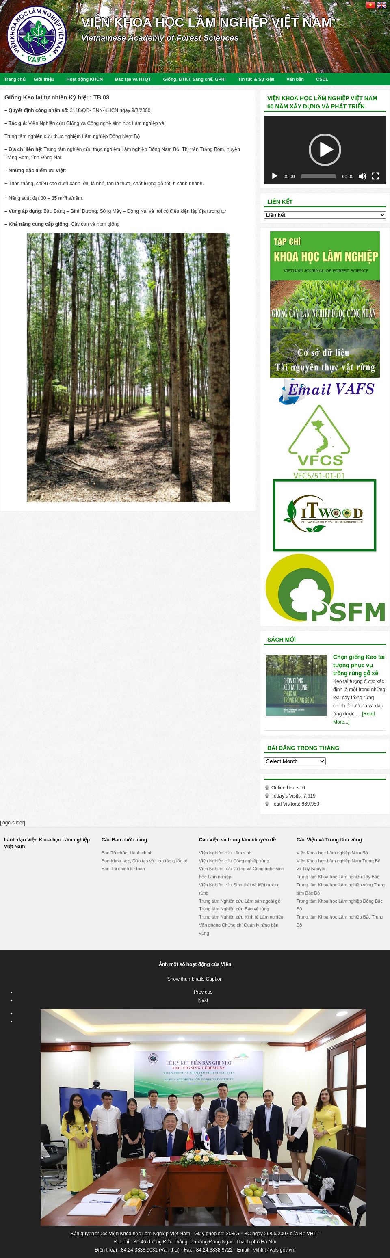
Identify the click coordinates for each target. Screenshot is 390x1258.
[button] (325, 150)
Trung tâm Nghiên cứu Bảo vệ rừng (234, 908)
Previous (203, 992)
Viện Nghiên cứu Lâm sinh (225, 852)
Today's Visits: (287, 796)
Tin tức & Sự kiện (256, 79)
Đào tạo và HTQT (133, 79)
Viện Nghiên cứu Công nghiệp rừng (234, 860)
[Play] (275, 176)
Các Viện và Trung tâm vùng (329, 840)
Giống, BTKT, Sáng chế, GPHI (194, 79)
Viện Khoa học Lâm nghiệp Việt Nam (206, 22)
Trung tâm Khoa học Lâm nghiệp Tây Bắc (338, 876)
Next (203, 1000)
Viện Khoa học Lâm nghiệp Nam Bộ (332, 852)
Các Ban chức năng (124, 840)
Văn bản (295, 79)
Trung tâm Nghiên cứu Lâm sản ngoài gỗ (240, 901)
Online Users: (286, 788)
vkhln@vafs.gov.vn (273, 1250)
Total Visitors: (286, 804)
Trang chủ (15, 79)
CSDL (322, 79)
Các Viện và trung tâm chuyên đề (237, 840)
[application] (325, 150)
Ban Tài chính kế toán (123, 868)
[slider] (318, 176)
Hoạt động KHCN (85, 79)
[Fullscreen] (375, 176)
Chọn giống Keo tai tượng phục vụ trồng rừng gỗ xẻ (359, 665)
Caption (214, 979)
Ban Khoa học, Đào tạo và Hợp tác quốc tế (144, 860)
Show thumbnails (185, 979)
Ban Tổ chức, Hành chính (127, 852)
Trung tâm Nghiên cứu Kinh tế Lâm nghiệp (241, 916)
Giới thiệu (44, 79)
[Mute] (362, 176)
